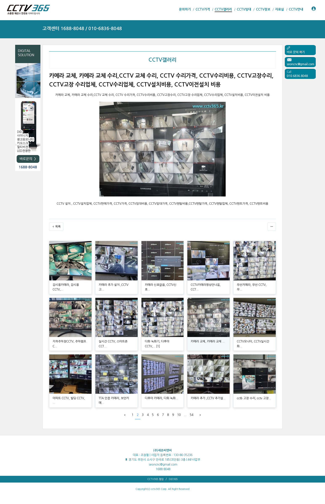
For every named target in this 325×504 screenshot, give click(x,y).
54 (191, 414)
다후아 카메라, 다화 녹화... (161, 398)
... (185, 414)
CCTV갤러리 (162, 59)
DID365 (173, 479)
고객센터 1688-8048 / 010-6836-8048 (82, 28)
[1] (158, 346)
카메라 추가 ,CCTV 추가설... (208, 398)
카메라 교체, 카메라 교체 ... (208, 341)
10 (179, 414)
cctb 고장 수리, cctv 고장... (254, 398)
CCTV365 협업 (155, 479)
